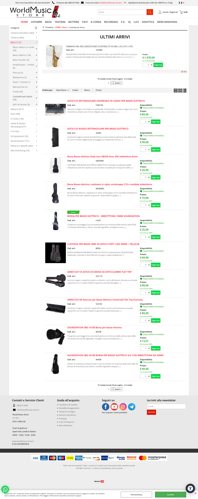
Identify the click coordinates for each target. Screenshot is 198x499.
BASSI (48, 22)
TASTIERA (60, 22)
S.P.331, (16, 418)
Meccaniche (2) (20, 86)
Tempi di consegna (67, 411)
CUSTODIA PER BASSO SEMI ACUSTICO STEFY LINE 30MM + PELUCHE (103, 244)
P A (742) (15, 131)
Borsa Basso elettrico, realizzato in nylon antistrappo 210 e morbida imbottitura (109, 184)
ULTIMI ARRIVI (115, 37)
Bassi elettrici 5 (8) (22, 55)
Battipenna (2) (20, 77)
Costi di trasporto (66, 422)
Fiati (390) (15, 113)
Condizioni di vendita (68, 404)
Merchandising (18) (20, 150)
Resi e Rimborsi (65, 425)
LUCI (136, 22)
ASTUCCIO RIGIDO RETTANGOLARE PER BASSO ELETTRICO (97, 128)
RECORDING (111, 22)
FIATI (85, 22)
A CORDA (96, 22)
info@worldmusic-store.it (111, 2)
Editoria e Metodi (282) (22, 145)
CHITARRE (36, 22)
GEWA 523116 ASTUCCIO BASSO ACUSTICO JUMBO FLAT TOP (99, 271)
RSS (185, 71)
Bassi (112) (16, 42)
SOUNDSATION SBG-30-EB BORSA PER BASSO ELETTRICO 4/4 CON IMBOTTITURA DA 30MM (115, 355)
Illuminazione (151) (20, 141)
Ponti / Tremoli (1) (21, 82)
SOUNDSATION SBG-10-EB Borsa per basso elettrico (94, 327)
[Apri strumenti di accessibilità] (190, 488)
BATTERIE (73, 22)
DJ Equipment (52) (19, 136)
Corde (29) (18, 91)
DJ (129, 22)
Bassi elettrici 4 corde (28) (23, 49)
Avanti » (118, 83)
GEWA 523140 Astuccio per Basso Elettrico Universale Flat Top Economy (105, 299)
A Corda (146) (17, 118)
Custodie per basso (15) (22, 98)
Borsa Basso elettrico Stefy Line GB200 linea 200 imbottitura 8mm (102, 156)
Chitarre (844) (17, 37)
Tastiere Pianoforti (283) (22, 32)
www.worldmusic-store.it (23, 441)
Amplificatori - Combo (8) (23, 66)
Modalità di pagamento (69, 408)
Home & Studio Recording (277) (18, 125)
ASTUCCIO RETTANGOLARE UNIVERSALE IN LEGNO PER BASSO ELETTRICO (106, 100)
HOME (24, 22)
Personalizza (136, 494)
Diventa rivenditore (67, 415)
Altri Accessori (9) (21, 104)
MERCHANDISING (167, 22)
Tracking (62, 418)
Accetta (170, 494)
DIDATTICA (148, 22)
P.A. (123, 22)
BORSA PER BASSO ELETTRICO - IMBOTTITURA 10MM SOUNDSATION (103, 216)
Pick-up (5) (18, 72)
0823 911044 (22, 405)
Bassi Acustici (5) (21, 59)
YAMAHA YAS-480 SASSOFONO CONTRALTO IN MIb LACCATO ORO (99, 46)
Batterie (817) (17, 109)
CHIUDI (196, 493)
